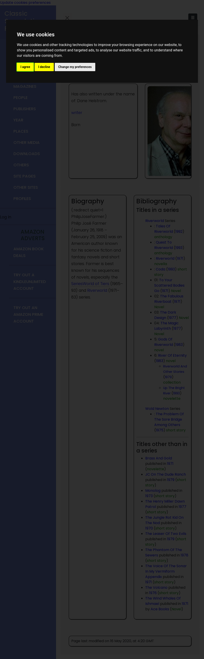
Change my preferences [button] (75, 67)
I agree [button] (25, 67)
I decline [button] (44, 67)
